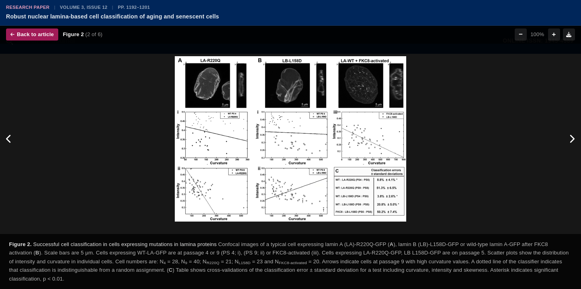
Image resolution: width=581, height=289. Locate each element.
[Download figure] (569, 34)
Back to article (32, 34)
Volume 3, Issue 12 (83, 7)
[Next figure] (572, 139)
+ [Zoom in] (554, 34)
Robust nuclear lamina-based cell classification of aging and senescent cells (112, 16)
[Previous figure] (9, 139)
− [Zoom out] (521, 34)
